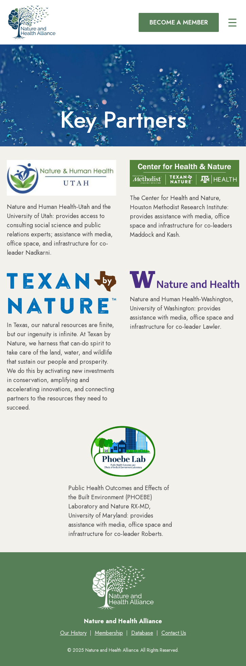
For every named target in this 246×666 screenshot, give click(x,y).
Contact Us (173, 633)
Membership (109, 633)
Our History (73, 633)
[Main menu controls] (232, 22)
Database (142, 633)
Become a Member (179, 22)
